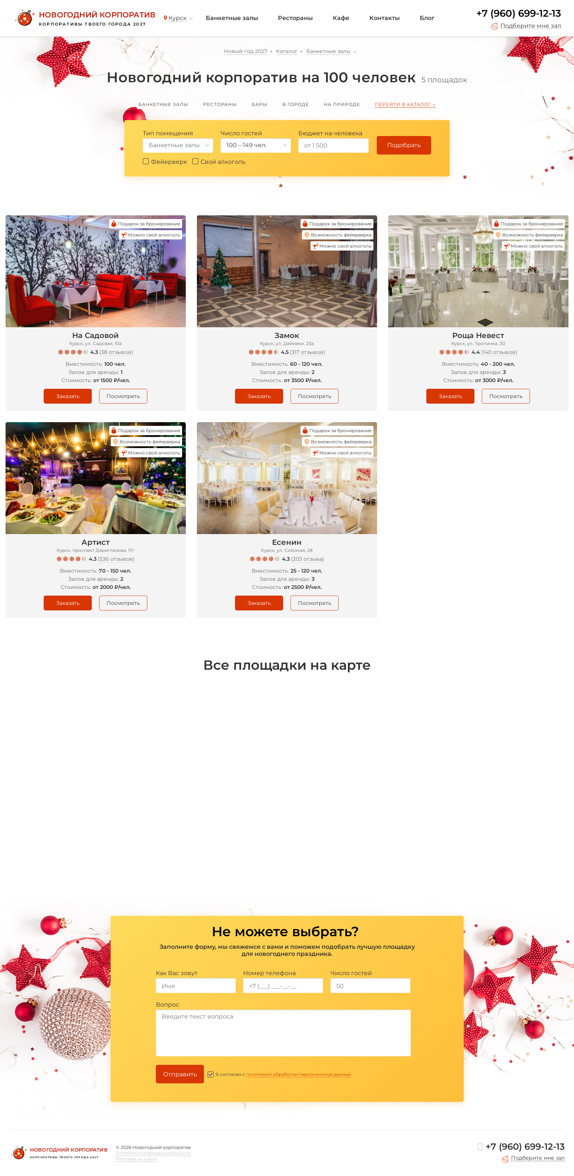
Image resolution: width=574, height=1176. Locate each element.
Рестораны (295, 17)
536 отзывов (116, 559)
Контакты (384, 17)
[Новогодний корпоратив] (84, 18)
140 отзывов (499, 352)
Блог (427, 17)
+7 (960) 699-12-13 (518, 13)
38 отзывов (116, 352)
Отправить (180, 1074)
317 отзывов (307, 352)
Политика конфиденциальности (153, 1153)
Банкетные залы (232, 17)
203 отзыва (307, 559)
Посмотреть (123, 396)
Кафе (341, 17)
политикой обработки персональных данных (298, 1074)
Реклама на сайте (136, 1159)
